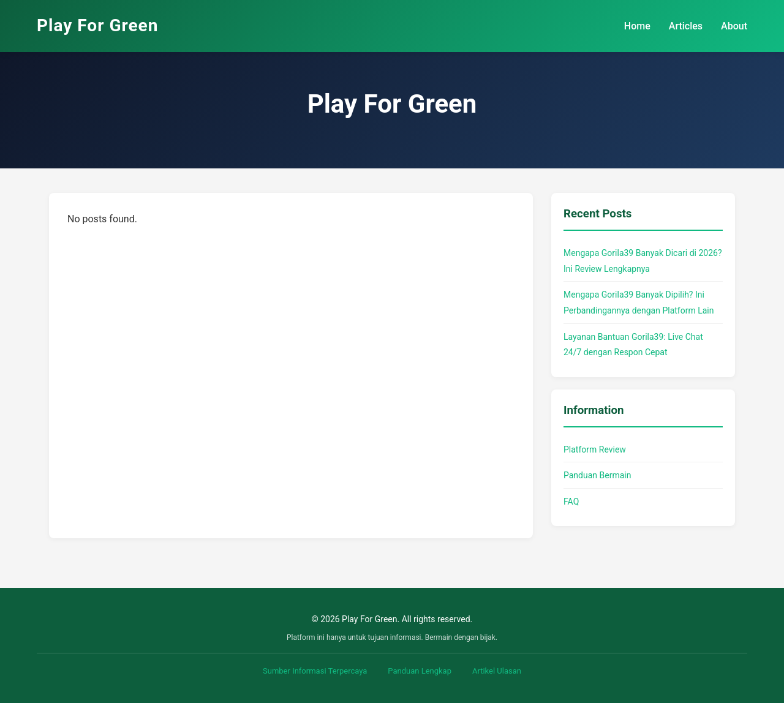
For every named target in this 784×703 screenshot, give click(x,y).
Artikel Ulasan (496, 670)
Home (637, 26)
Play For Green (97, 25)
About (734, 26)
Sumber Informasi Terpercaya (315, 670)
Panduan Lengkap (419, 670)
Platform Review (595, 449)
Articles (686, 26)
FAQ (571, 501)
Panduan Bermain (597, 475)
